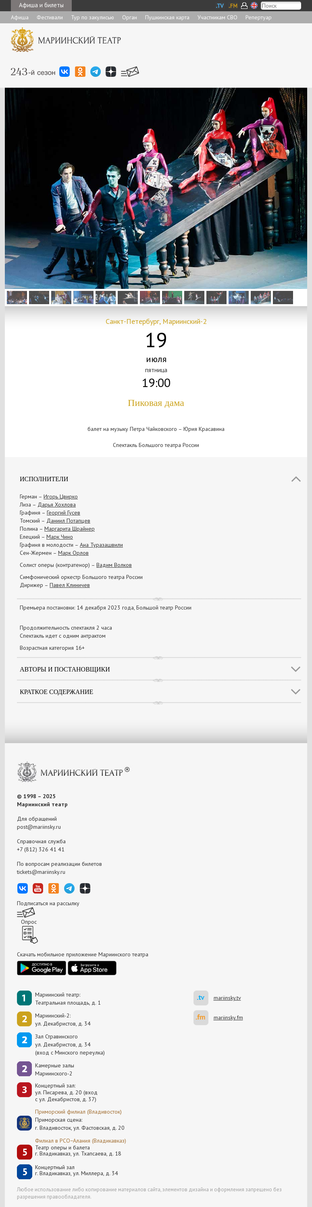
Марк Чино (59, 536)
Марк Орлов (73, 552)
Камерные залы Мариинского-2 (54, 1069)
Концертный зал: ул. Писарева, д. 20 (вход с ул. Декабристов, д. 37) (66, 1092)
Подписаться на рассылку (48, 903)
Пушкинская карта (167, 17)
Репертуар (258, 17)
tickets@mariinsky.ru (41, 871)
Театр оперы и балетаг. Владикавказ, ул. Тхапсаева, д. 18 (78, 1151)
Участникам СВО (217, 17)
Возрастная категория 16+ (52, 647)
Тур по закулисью (92, 17)
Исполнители (44, 479)
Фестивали (50, 17)
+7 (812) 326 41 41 (40, 849)
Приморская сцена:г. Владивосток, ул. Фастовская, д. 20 (71, 1123)
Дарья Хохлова (56, 504)
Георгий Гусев (63, 512)
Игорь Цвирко (61, 496)
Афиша (20, 17)
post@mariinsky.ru (39, 826)
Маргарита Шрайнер (69, 528)
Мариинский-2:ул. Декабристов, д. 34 (63, 1019)
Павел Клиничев (70, 585)
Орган (129, 17)
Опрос (29, 921)
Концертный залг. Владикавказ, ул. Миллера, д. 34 (76, 1170)
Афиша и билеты (41, 5)
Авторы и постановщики (65, 669)
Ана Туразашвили (101, 544)
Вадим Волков (114, 564)
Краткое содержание (56, 691)
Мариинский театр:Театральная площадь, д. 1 (68, 998)
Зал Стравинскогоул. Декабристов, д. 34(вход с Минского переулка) (70, 1044)
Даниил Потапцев (68, 520)
